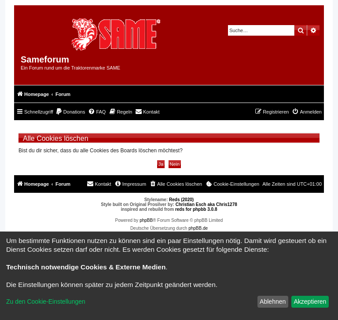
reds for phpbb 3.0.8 (196, 209)
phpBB (146, 220)
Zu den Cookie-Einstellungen (45, 301)
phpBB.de (198, 228)
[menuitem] (70, 112)
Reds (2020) (181, 199)
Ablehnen (273, 301)
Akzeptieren (310, 301)
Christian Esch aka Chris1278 (206, 204)
